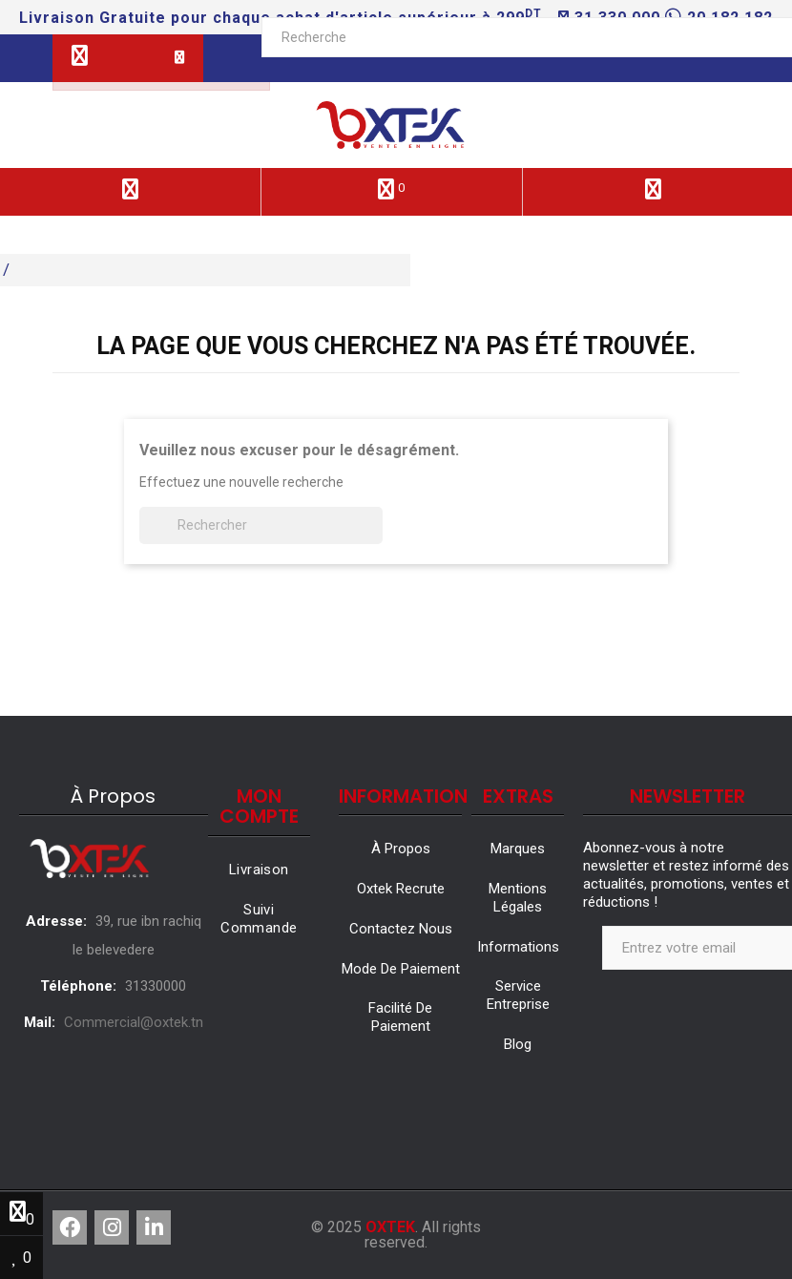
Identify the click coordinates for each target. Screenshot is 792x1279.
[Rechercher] (261, 525)
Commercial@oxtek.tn (133, 1022)
